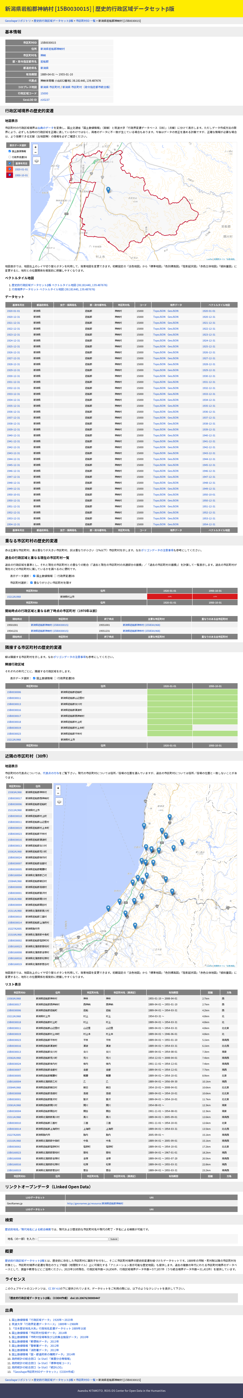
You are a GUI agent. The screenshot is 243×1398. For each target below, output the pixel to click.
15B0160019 (14, 1170)
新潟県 (44, 68)
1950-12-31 (13, 500)
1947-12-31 (13, 476)
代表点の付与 (51, 773)
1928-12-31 (13, 364)
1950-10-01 (13, 494)
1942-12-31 (13, 447)
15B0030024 (14, 1063)
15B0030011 (14, 698)
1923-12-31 (13, 334)
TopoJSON (159, 311)
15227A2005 (14, 1134)
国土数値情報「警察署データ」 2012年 (35, 1346)
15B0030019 (14, 727)
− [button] (35, 152)
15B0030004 (14, 1111)
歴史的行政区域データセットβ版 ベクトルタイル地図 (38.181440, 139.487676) (59, 285)
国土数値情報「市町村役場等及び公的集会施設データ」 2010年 (50, 1337)
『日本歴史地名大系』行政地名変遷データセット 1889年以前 (49, 1328)
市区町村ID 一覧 (86, 21)
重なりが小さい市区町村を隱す (50, 583)
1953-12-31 (13, 518)
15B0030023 (14, 733)
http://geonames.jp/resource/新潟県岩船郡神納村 (95, 1203)
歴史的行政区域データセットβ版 (53, 21)
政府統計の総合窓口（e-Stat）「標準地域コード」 (42, 1363)
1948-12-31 (13, 482)
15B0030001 (14, 1099)
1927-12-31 (13, 358)
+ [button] (35, 146)
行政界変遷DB (18, 157)
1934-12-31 (13, 399)
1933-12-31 (13, 394)
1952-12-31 (13, 512)
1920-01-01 (13, 311)
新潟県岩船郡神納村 (52, 49)
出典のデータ (45, 128)
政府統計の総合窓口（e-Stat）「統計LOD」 (38, 1367)
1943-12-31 (13, 453)
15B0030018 (14, 721)
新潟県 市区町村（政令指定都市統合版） (87, 87)
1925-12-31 (13, 346)
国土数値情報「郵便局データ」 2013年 (35, 1341)
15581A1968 (14, 1105)
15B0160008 (14, 1158)
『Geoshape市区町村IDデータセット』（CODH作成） (44, 1372)
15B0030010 (14, 1123)
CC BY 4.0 (54, 1288)
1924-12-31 (13, 340)
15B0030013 (14, 704)
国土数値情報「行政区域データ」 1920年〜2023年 (42, 1320)
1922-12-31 (13, 328)
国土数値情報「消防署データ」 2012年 (35, 1350)
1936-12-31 (13, 411)
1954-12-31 (13, 524)
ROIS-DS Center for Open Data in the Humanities (135, 1391)
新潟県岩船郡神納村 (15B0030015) (49, 625)
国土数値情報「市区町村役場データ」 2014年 (39, 1333)
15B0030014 (14, 1128)
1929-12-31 (13, 370)
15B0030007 (14, 1069)
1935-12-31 (13, 405)
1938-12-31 (13, 423)
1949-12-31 (13, 488)
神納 (43, 55)
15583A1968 (14, 998)
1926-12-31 (13, 352)
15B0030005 (14, 1075)
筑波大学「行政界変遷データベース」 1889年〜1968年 (45, 1324)
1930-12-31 (13, 376)
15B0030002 (14, 1146)
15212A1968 (14, 596)
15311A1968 (14, 1117)
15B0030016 (14, 710)
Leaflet (210, 259)
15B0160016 (14, 1164)
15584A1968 (14, 1087)
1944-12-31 (13, 459)
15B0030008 (14, 1093)
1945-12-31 (13, 465)
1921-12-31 (13, 322)
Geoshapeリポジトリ (18, 21)
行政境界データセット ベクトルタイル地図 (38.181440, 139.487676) (53, 289)
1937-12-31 (13, 417)
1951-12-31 (13, 506)
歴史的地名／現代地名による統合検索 (28, 1229)
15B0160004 (14, 1081)
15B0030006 (14, 692)
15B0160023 (14, 1152)
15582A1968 (14, 1057)
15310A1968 (14, 1140)
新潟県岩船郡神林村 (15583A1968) (141, 625)
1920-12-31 (13, 316)
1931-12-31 (13, 382)
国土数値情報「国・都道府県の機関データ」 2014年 (43, 1354)
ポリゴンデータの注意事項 (157, 550)
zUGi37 (45, 100)
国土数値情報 (17, 151)
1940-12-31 (13, 435)
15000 (44, 93)
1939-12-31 (13, 429)
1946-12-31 (13, 470)
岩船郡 (44, 61)
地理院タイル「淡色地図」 (225, 259)
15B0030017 (14, 716)
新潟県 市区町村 (50, 87)
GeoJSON (173, 311)
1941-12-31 (13, 441)
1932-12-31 (13, 388)
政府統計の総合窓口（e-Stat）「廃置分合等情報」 (42, 1359)
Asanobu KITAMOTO (90, 1391)
